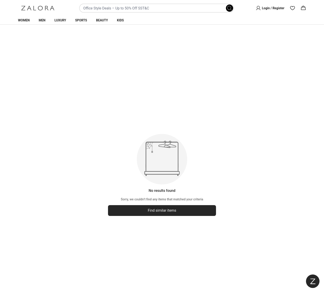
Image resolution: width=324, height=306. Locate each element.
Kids (120, 20)
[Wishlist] (292, 8)
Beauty (102, 20)
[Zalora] (38, 8)
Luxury (60, 20)
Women (24, 20)
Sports (81, 20)
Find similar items (162, 210)
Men (42, 20)
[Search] (229, 8)
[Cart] (303, 8)
